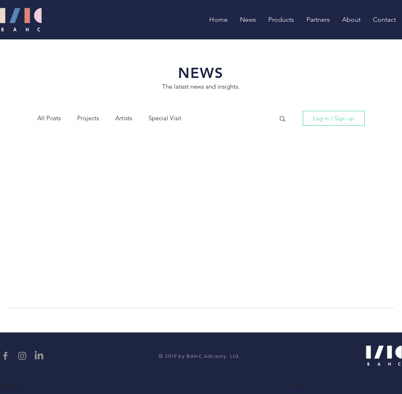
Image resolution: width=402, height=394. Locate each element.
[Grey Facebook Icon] (5, 355)
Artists (123, 118)
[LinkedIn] (39, 355)
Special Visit (164, 118)
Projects (88, 118)
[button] (282, 119)
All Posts (49, 118)
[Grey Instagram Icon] (22, 355)
